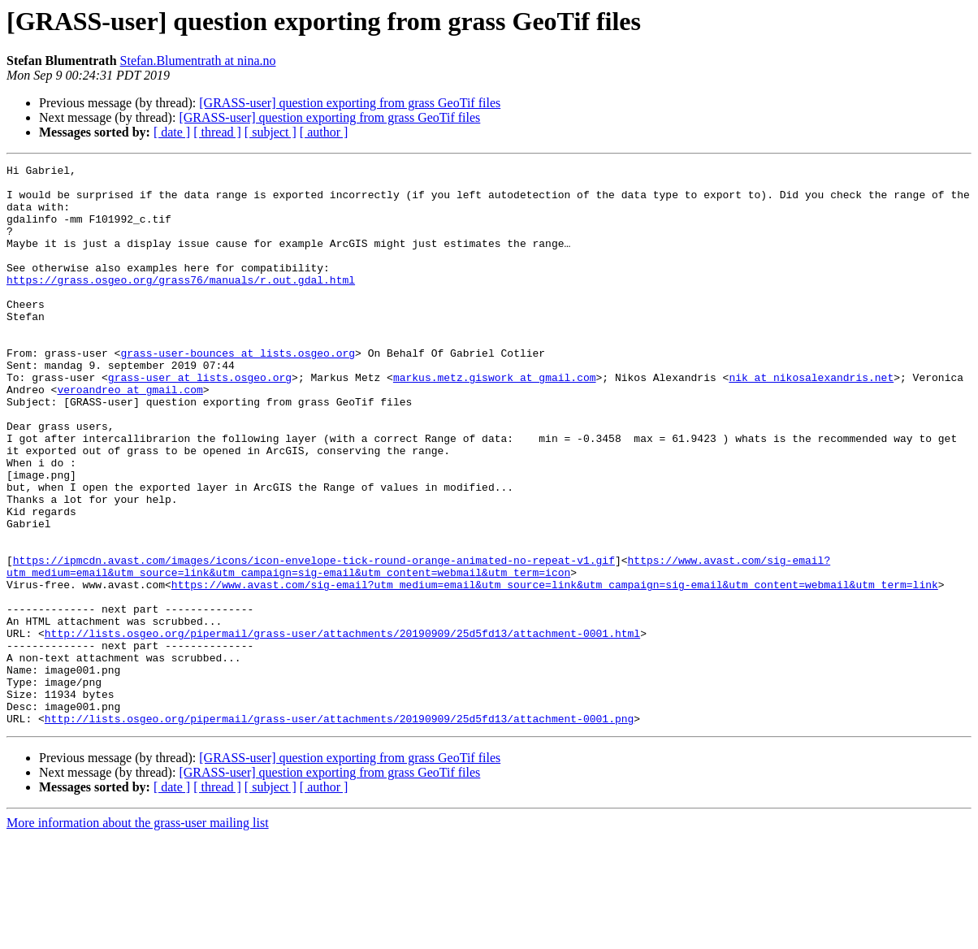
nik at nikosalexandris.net (811, 421)
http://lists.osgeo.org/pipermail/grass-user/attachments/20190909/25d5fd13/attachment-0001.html (342, 728)
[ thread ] (217, 132)
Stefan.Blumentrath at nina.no (198, 60)
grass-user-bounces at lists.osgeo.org (237, 391)
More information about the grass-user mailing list (137, 935)
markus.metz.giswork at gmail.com (494, 421)
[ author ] (324, 132)
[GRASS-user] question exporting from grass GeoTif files (349, 103)
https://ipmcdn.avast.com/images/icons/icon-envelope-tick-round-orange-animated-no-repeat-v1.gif (314, 640)
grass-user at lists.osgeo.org (200, 421)
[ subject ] (270, 132)
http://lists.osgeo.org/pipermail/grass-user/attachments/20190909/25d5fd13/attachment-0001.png (339, 830)
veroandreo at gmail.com (129, 435)
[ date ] (172, 132)
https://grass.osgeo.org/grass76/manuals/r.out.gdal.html (180, 304)
